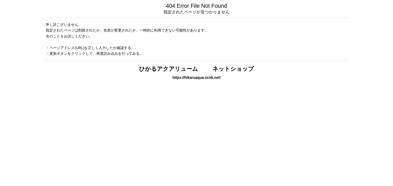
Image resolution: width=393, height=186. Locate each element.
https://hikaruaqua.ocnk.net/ (196, 77)
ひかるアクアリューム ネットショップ (196, 69)
